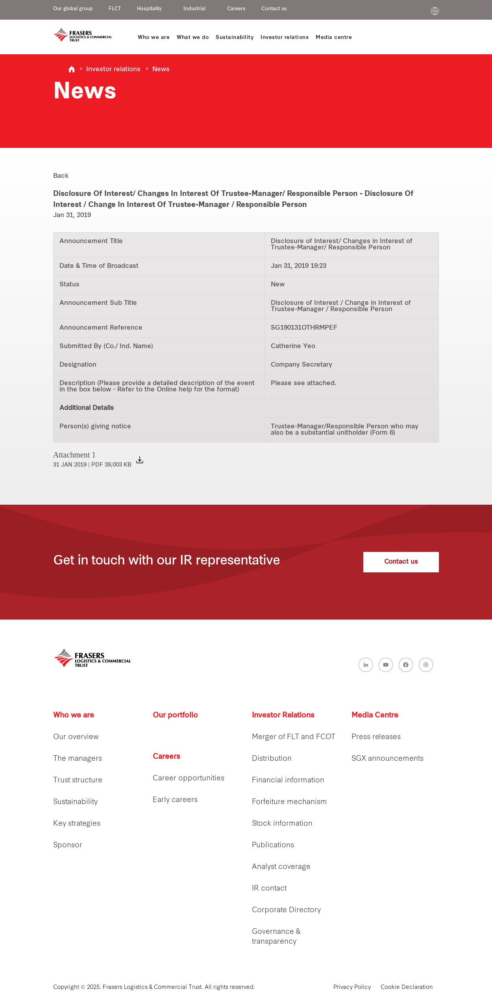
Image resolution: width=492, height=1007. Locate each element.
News (161, 69)
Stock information (282, 824)
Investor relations (113, 69)
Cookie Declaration (407, 987)
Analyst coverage (281, 867)
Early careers (175, 800)
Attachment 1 (92, 459)
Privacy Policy (352, 987)
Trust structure (77, 780)
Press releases (376, 737)
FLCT (115, 9)
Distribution (272, 759)
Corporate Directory (286, 910)
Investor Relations (283, 715)
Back (61, 176)
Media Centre (374, 715)
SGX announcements (387, 759)
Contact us (274, 9)
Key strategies (76, 824)
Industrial (194, 9)
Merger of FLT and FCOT (293, 737)
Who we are (73, 715)
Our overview (76, 737)
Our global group (73, 9)
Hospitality (149, 9)
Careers (236, 9)
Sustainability (75, 802)
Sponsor (67, 845)
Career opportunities (188, 778)
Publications (273, 845)
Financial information (288, 780)
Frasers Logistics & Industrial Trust (71, 69)
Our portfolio (175, 715)
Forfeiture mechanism (289, 802)
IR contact (269, 889)
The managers (77, 759)
